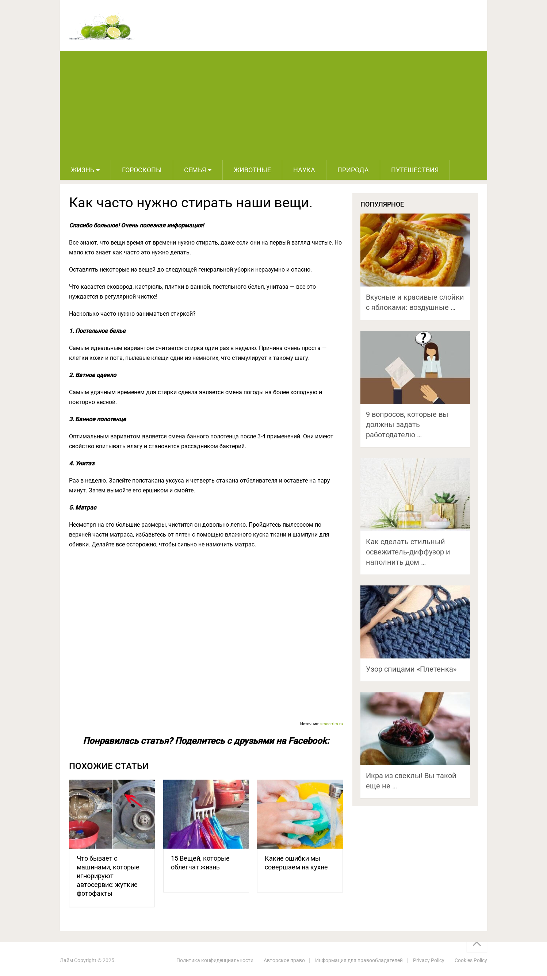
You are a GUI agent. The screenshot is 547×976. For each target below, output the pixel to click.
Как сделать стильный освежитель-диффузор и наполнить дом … (408, 551)
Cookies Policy (471, 960)
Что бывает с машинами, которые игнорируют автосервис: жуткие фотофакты (108, 875)
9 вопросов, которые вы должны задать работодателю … (407, 424)
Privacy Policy (428, 960)
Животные (252, 170)
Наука (304, 170)
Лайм (66, 960)
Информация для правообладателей (359, 960)
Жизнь (82, 170)
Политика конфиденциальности (214, 960)
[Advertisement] (273, 105)
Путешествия (415, 170)
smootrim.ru (331, 724)
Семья (195, 170)
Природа (353, 170)
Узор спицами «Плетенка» (411, 669)
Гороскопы (142, 170)
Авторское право (284, 960)
